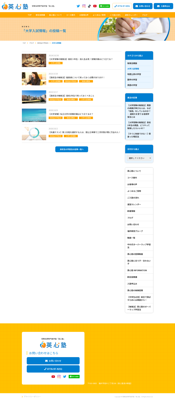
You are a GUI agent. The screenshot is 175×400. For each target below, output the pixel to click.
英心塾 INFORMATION (137, 270)
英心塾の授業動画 (135, 254)
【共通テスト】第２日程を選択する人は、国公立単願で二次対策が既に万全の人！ (85, 132)
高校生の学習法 (70, 81)
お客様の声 (132, 184)
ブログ (130, 217)
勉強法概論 (86, 81)
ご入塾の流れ (133, 197)
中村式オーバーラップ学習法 (139, 246)
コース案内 (132, 177)
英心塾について (134, 170)
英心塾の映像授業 (135, 290)
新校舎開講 (132, 276)
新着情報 (131, 211)
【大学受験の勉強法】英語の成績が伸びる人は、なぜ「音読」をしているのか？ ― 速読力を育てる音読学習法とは (139, 111)
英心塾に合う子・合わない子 (139, 262)
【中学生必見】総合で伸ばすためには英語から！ (139, 298)
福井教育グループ (135, 231)
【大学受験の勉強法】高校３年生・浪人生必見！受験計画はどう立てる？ (81, 59)
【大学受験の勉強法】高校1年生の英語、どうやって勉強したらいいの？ (139, 125)
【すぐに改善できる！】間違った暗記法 (139, 135)
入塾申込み (132, 283)
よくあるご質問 (134, 190)
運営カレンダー (134, 204)
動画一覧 (131, 237)
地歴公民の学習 (134, 74)
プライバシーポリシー (32, 396)
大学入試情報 (55, 63)
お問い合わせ (133, 224)
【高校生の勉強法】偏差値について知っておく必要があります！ (77, 77)
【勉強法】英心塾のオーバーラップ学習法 (139, 308)
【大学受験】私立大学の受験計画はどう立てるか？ (71, 113)
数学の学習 (132, 79)
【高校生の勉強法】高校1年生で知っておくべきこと (71, 95)
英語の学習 (132, 85)
